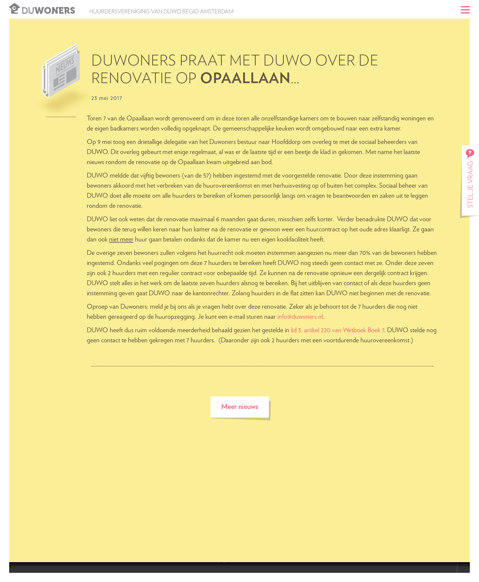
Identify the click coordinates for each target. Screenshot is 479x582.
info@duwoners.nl (300, 316)
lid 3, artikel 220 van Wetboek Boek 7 (337, 330)
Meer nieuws (239, 407)
